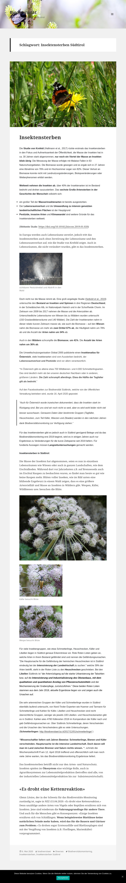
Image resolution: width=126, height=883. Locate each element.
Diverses (59, 851)
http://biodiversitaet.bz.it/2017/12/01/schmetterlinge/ (65, 731)
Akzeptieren (63, 878)
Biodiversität (23, 12)
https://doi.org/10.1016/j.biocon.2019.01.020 (63, 226)
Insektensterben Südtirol (48, 854)
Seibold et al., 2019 (95, 299)
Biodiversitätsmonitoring (80, 851)
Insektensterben (40, 137)
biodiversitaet (44, 851)
